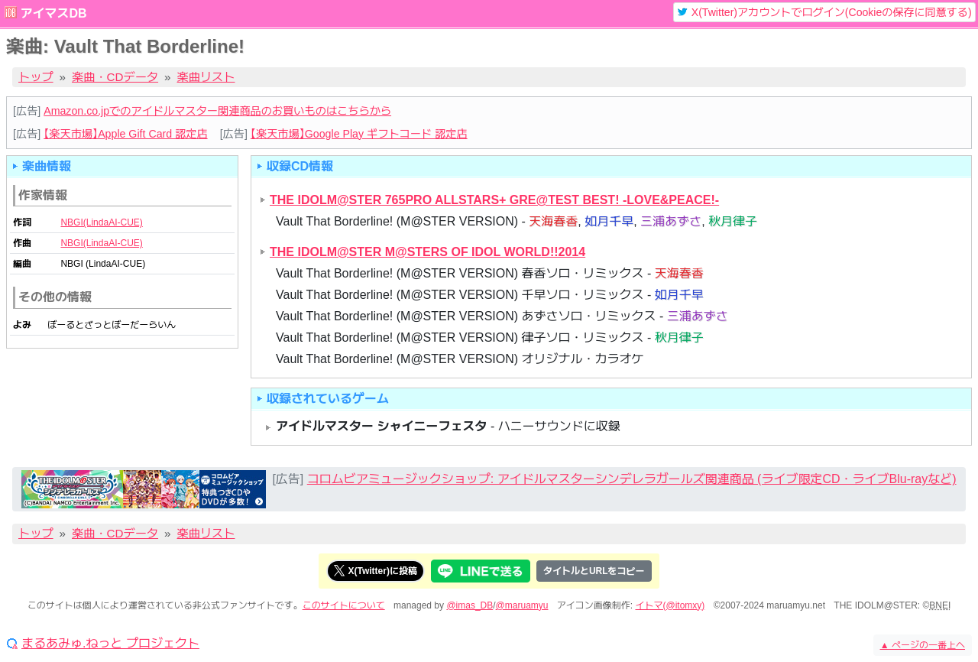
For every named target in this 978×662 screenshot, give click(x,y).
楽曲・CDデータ (115, 76)
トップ (35, 76)
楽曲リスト (206, 76)
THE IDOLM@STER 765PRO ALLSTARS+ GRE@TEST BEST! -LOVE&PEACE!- (494, 199)
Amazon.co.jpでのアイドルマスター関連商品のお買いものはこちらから (217, 111)
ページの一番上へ (922, 645)
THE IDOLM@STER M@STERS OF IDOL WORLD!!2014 (427, 251)
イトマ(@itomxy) (670, 605)
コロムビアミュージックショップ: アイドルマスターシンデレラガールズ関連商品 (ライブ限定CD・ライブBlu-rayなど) (632, 478)
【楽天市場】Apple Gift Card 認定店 (125, 134)
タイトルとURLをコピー (594, 571)
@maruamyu (522, 605)
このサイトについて (344, 605)
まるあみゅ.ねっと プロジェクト (110, 644)
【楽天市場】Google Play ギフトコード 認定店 (359, 134)
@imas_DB (469, 605)
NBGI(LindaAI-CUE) (101, 222)
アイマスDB (53, 13)
